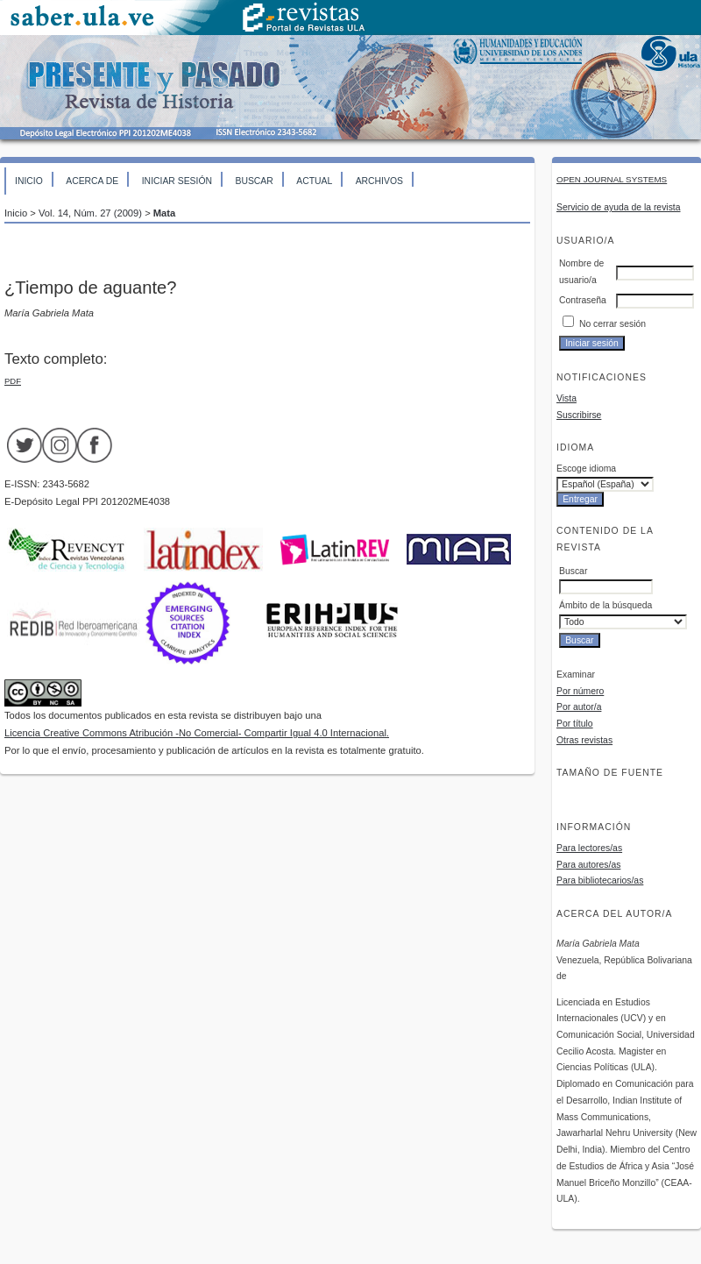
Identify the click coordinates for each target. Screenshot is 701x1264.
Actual (314, 181)
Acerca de (92, 181)
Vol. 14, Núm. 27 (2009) (90, 213)
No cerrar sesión (612, 324)
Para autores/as (588, 865)
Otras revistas (584, 740)
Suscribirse (578, 415)
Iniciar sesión (177, 181)
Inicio (29, 181)
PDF (12, 381)
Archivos (379, 181)
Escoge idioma (586, 468)
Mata (164, 213)
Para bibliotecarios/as (599, 880)
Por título (574, 723)
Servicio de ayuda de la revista (618, 207)
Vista (566, 398)
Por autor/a (578, 707)
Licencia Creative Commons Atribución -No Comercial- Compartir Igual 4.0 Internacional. (196, 733)
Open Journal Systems (611, 179)
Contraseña (582, 300)
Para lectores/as (589, 848)
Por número (580, 691)
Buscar (254, 181)
